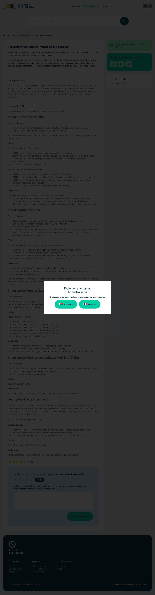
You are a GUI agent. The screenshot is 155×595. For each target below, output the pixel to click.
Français (90, 304)
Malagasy (65, 304)
